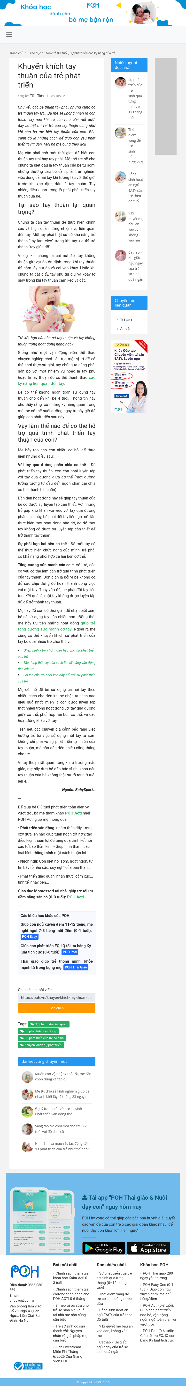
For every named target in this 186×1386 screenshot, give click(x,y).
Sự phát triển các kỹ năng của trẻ (93, 53)
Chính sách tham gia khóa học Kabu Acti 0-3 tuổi (71, 1277)
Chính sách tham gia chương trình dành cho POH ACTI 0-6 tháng (71, 1293)
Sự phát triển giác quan (49, 1023)
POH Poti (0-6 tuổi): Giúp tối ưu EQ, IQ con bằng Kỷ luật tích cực (157, 1335)
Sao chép (67, 1006)
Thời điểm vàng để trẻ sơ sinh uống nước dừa (114, 1298)
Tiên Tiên (36, 95)
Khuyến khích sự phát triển (41, 1044)
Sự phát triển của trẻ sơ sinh (42, 1037)
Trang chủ (16, 53)
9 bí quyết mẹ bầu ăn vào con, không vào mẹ (115, 1330)
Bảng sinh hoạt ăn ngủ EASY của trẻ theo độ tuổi (114, 1314)
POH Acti (73, 812)
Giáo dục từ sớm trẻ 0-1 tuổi (48, 53)
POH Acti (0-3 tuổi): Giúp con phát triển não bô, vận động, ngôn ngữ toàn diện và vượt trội (158, 1314)
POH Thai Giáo (76, 966)
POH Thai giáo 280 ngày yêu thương (156, 1275)
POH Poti (70, 951)
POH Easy (29, 936)
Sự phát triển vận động (38, 1030)
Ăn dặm (125, 329)
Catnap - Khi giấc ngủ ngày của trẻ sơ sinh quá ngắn (112, 1346)
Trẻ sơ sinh (128, 319)
